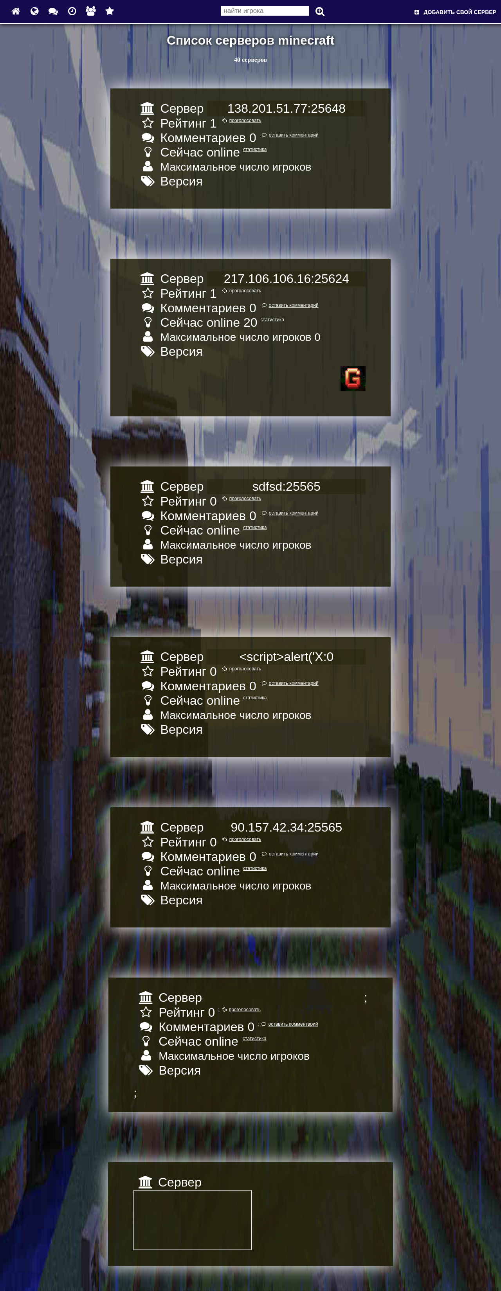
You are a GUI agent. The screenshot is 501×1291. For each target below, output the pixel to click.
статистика (255, 149)
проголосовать (240, 120)
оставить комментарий (289, 135)
